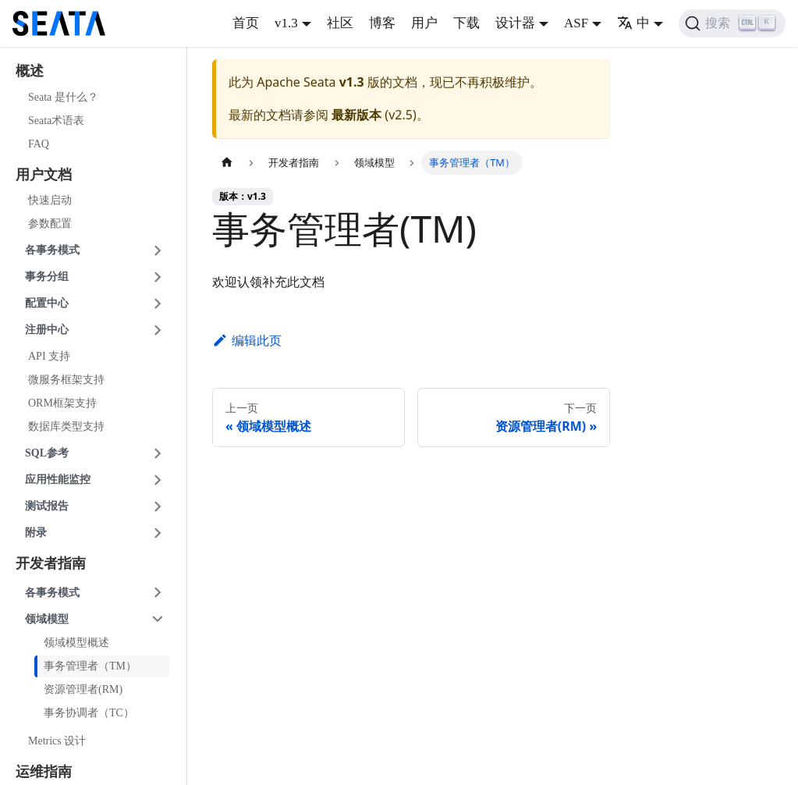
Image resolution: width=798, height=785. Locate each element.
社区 (340, 23)
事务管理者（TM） (90, 666)
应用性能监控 (57, 479)
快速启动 (50, 200)
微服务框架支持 (66, 379)
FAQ (38, 144)
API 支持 (49, 356)
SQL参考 (47, 453)
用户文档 (44, 175)
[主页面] (227, 163)
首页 (245, 23)
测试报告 (47, 506)
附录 (36, 532)
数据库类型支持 (66, 426)
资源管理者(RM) (83, 689)
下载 (466, 23)
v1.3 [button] (286, 23)
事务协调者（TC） (89, 713)
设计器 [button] (515, 23)
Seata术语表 (56, 120)
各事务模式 (52, 250)
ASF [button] (576, 23)
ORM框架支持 (62, 403)
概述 (30, 71)
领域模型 (47, 619)
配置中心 (47, 303)
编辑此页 (247, 340)
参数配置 (50, 223)
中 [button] (633, 23)
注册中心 (47, 330)
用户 (424, 23)
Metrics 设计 (57, 741)
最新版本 (356, 114)
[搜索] (732, 23)
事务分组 (47, 276)
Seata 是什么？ (63, 97)
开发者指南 (51, 563)
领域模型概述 (76, 642)
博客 (382, 23)
